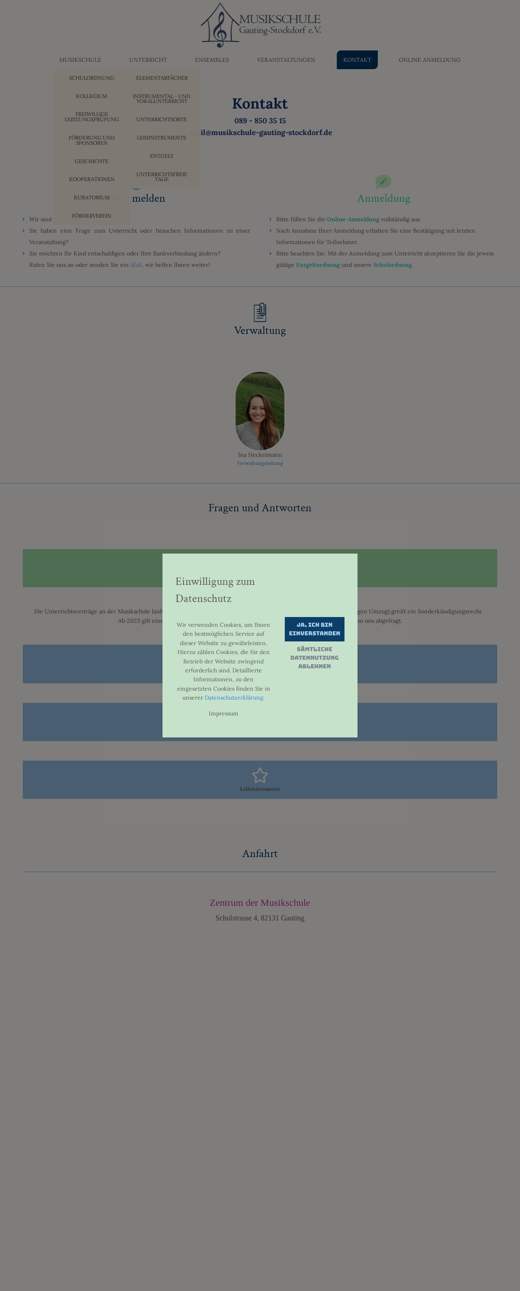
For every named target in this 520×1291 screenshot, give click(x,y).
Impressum (223, 713)
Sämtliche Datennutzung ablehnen (314, 658)
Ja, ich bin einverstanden (314, 629)
